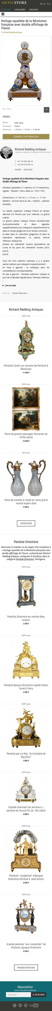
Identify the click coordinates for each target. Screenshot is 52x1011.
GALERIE (18, 170)
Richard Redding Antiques (30, 149)
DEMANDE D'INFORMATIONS (26, 136)
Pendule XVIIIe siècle (19, 293)
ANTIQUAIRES (20, 9)
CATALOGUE (6, 9)
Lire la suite (10, 285)
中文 (49, 3)
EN (44, 3)
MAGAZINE (33, 9)
